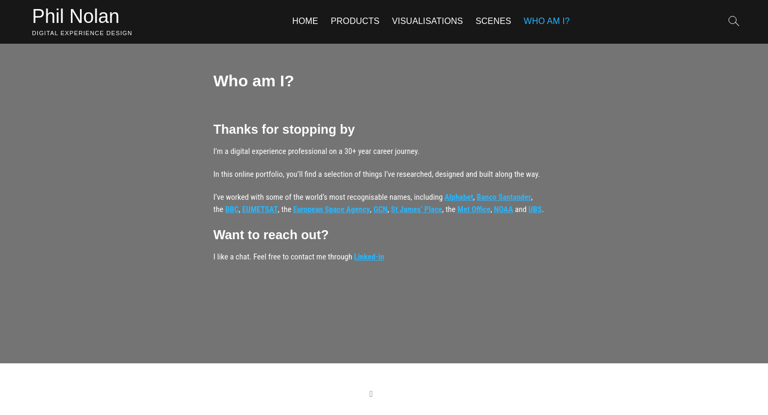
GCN (380, 209)
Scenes (493, 21)
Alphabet (459, 197)
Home (305, 21)
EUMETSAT (260, 209)
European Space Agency (331, 209)
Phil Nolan (75, 16)
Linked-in (369, 257)
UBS (535, 209)
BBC (231, 209)
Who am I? (547, 21)
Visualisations (427, 21)
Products (355, 21)
